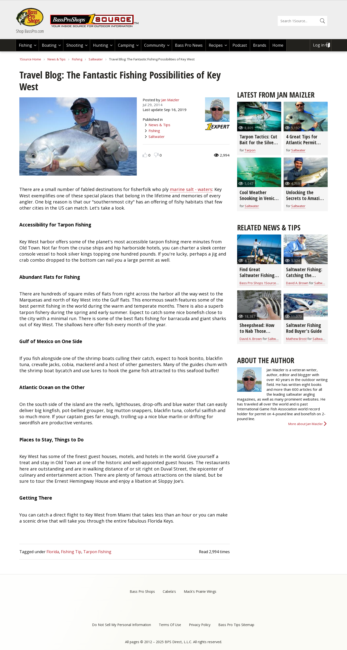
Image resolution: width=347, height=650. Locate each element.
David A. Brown (297, 283)
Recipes (216, 45)
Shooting (74, 45)
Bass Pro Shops (142, 591)
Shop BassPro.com (30, 31)
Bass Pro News (189, 45)
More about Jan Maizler (305, 424)
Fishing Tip (71, 551)
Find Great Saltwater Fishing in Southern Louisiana (257, 278)
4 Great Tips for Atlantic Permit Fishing (301, 142)
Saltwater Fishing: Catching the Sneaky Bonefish (304, 275)
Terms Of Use (170, 624)
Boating (49, 45)
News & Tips (56, 59)
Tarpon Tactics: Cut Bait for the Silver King (258, 142)
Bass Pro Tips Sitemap (236, 624)
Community (154, 45)
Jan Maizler (170, 99)
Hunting (100, 45)
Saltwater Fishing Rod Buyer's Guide (304, 328)
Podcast (239, 45)
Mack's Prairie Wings (200, 591)
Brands (259, 45)
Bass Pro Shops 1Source (258, 283)
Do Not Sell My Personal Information (121, 624)
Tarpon (250, 150)
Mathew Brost (296, 338)
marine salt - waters (191, 189)
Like (145, 155)
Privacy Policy (199, 624)
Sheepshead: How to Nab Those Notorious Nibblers (258, 331)
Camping (126, 45)
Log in (318, 45)
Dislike (156, 155)
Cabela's (169, 591)
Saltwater (96, 59)
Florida (52, 551)
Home (277, 45)
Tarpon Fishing (97, 551)
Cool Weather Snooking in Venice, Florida (259, 198)
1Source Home (30, 59)
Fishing (25, 45)
